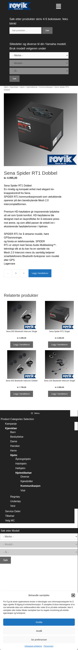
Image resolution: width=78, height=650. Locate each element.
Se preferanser (39, 639)
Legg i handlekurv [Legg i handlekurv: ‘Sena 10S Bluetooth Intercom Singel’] (59, 394)
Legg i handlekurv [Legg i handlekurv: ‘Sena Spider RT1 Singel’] (59, 344)
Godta (39, 622)
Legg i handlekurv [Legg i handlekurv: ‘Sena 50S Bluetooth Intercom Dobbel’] (21, 394)
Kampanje (11, 423)
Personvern (48, 646)
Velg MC (10, 520)
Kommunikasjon (46, 87)
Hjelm (22, 87)
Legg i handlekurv (40, 273)
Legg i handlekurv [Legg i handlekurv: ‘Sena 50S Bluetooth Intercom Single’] (21, 344)
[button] (73, 595)
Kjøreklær (14, 87)
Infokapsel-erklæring (33, 646)
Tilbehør (9, 516)
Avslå (39, 630)
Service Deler (13, 511)
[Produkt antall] (16, 273)
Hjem (6, 87)
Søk (47, 30)
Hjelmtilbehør (32, 87)
